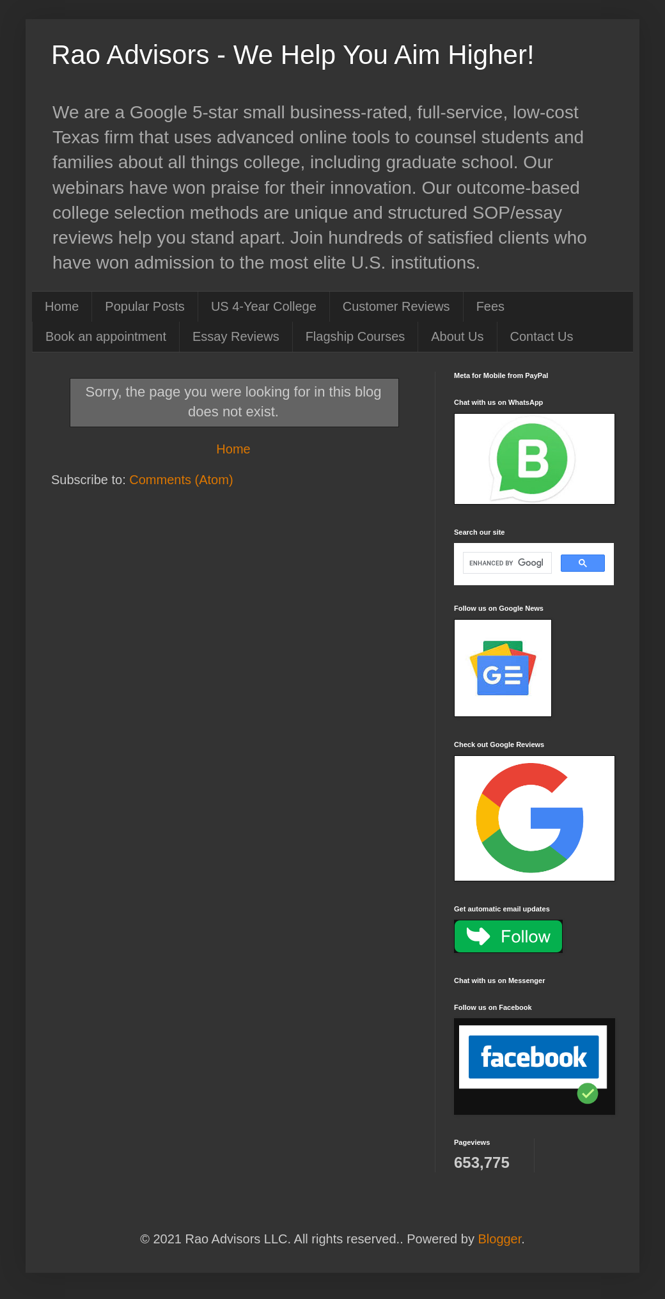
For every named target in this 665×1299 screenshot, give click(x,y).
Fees (490, 306)
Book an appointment (105, 336)
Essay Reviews (235, 336)
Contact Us (542, 336)
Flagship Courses (355, 336)
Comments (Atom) (181, 480)
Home (62, 306)
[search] (506, 563)
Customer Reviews (396, 306)
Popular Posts (145, 306)
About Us (457, 336)
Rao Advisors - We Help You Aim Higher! (293, 55)
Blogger (499, 1239)
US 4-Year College (264, 306)
